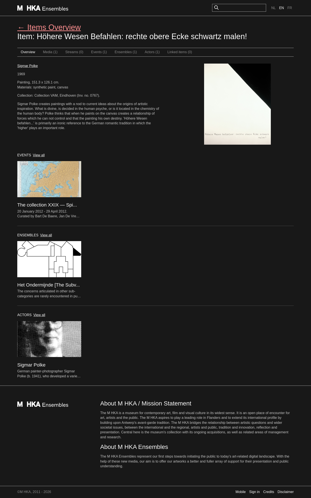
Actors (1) (152, 52)
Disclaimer (286, 492)
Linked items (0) (179, 52)
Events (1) (99, 52)
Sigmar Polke (27, 66)
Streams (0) (74, 52)
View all (39, 155)
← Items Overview (49, 27)
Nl (273, 8)
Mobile (241, 492)
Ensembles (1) (126, 52)
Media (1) (50, 52)
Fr (289, 8)
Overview (28, 52)
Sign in (254, 492)
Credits (268, 492)
